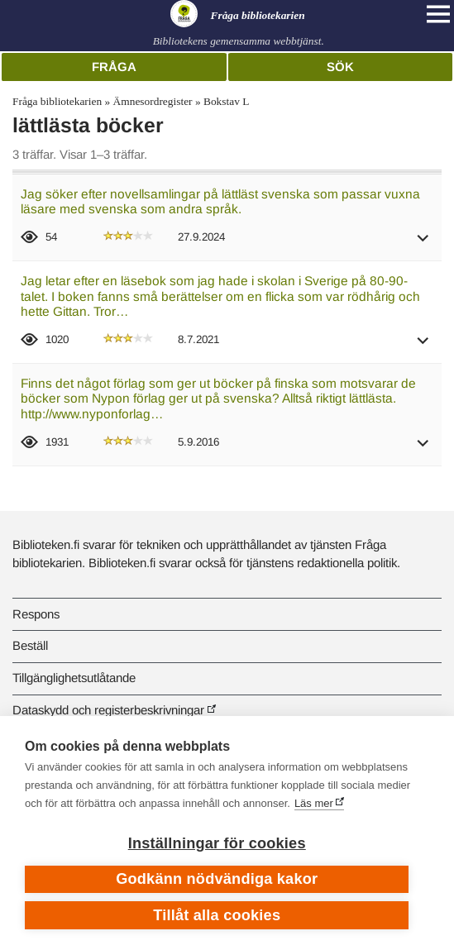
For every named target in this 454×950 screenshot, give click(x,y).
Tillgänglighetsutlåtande (74, 678)
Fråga (114, 67)
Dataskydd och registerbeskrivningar (108, 710)
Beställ (30, 645)
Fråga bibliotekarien (57, 101)
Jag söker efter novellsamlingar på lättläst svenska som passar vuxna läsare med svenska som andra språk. (220, 202)
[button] (423, 243)
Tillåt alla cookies (216, 915)
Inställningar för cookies (217, 843)
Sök (340, 67)
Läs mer (313, 803)
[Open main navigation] (438, 14)
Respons (36, 614)
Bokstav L (226, 101)
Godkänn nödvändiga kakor (217, 879)
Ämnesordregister (153, 101)
